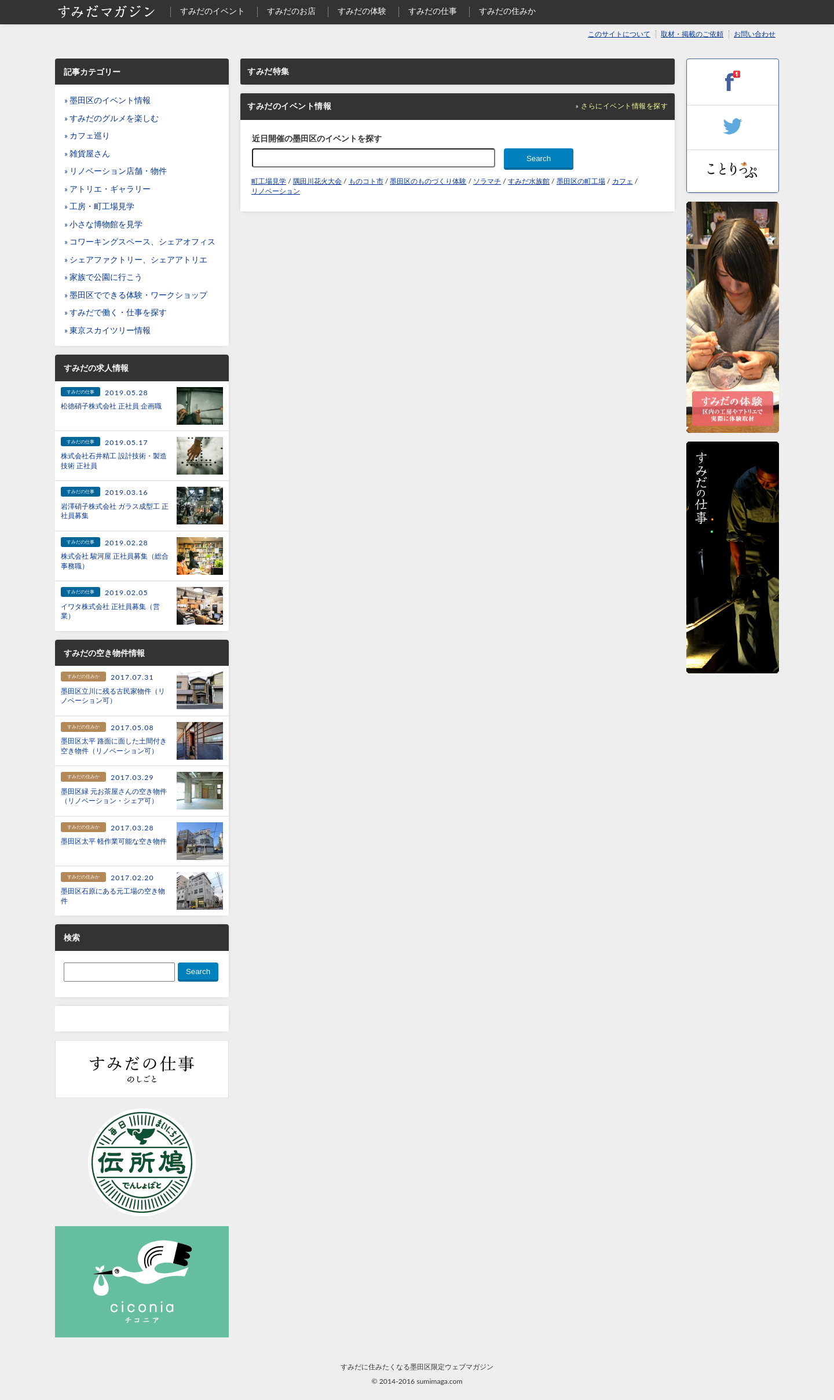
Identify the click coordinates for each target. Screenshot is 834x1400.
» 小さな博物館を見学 (103, 224)
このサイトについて (619, 34)
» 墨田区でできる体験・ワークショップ (135, 295)
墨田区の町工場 (581, 181)
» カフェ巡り (87, 135)
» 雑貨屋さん (87, 153)
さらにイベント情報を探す (624, 105)
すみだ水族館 (529, 181)
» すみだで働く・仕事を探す (115, 312)
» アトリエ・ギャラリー (107, 189)
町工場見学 (268, 181)
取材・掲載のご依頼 (692, 34)
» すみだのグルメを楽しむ (111, 118)
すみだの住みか (507, 11)
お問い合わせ (755, 34)
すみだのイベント (212, 11)
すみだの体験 (362, 11)
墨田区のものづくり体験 (428, 181)
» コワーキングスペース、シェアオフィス (139, 241)
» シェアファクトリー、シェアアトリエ (135, 259)
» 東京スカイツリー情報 (107, 330)
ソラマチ (487, 181)
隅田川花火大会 (317, 181)
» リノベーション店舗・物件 (115, 171)
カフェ (622, 181)
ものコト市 (366, 181)
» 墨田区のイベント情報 (107, 100)
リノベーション (275, 191)
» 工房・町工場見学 (99, 206)
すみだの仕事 (432, 11)
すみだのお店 (291, 11)
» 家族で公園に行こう (103, 277)
